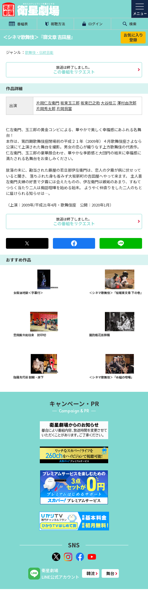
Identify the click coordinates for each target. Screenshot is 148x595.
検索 (129, 23)
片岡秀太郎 (46, 108)
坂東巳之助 (90, 103)
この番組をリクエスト (74, 70)
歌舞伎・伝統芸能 (39, 52)
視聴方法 (55, 23)
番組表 (18, 23)
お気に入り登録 (133, 37)
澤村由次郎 (126, 103)
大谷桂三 (108, 103)
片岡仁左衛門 (47, 103)
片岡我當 (64, 108)
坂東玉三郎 (70, 103)
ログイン (92, 23)
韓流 (90, 573)
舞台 (110, 573)
